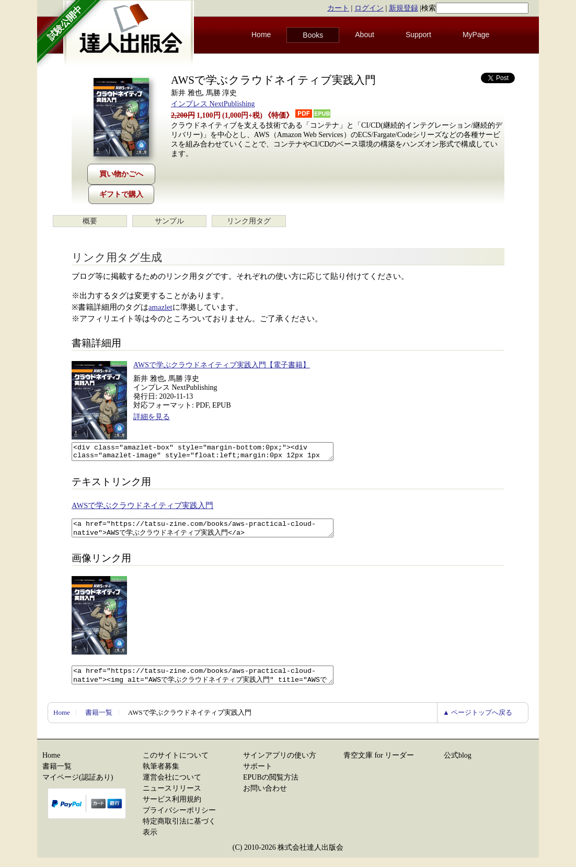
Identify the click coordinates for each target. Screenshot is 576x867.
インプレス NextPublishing (213, 104)
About (364, 34)
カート (338, 8)
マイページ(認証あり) (77, 787)
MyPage (476, 34)
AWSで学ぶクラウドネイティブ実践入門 (142, 508)
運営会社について (172, 787)
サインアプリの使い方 (279, 765)
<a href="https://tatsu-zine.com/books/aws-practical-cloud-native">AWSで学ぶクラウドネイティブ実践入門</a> (218, 533)
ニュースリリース (172, 798)
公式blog (457, 765)
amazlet (160, 307)
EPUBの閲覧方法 (270, 787)
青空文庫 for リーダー (378, 765)
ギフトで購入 (121, 194)
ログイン (369, 8)
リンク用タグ (249, 221)
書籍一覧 (98, 722)
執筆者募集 (161, 776)
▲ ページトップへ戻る (477, 722)
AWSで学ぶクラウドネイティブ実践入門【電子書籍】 (221, 365)
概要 (90, 221)
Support (418, 34)
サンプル (169, 221)
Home (261, 34)
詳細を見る (151, 417)
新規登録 (403, 8)
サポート (257, 776)
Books (313, 35)
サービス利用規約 (172, 809)
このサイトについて (176, 765)
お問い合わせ (265, 798)
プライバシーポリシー (179, 820)
